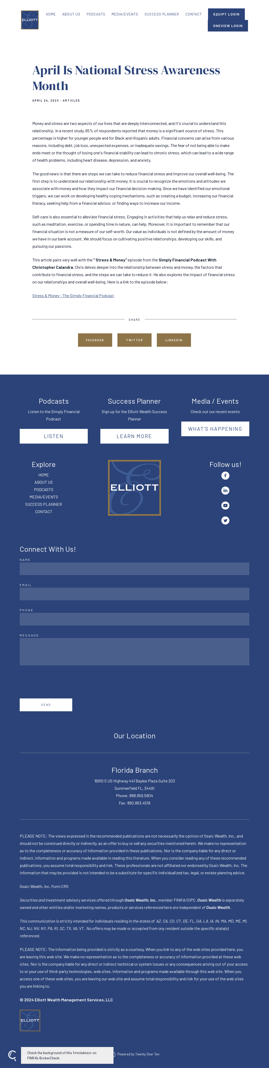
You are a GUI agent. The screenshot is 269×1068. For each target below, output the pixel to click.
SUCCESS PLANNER (161, 14)
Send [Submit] (46, 704)
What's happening (215, 428)
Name (25, 559)
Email (26, 585)
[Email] (134, 594)
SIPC (191, 899)
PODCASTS (96, 14)
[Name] (134, 568)
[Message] (134, 651)
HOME (51, 14)
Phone (27, 610)
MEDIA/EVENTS (125, 14)
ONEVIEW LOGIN (228, 25)
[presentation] (60, 682)
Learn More (134, 436)
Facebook (95, 340)
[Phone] (134, 619)
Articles (71, 100)
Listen (54, 436)
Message (29, 635)
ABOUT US (71, 14)
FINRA (179, 899)
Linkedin (174, 340)
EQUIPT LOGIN (226, 14)
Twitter (134, 340)
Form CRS (60, 886)
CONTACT (193, 14)
